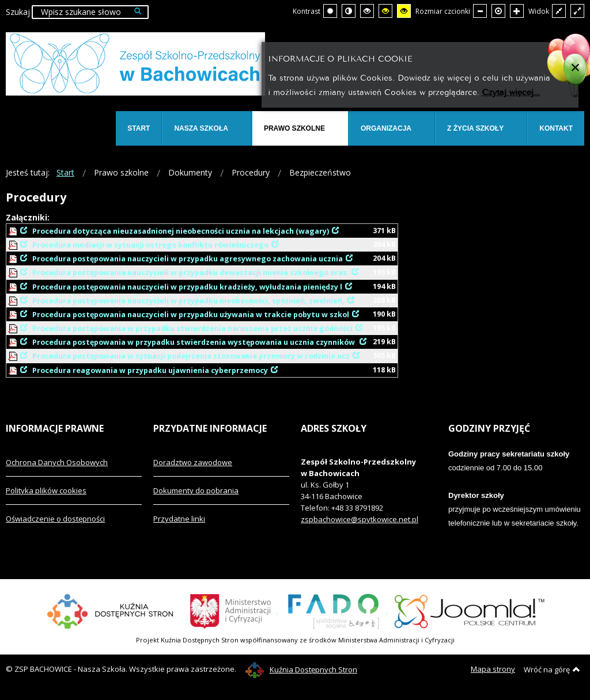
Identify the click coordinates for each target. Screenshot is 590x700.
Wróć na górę (552, 669)
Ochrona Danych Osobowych (57, 462)
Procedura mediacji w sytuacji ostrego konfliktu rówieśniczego (150, 245)
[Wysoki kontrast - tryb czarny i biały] (367, 11)
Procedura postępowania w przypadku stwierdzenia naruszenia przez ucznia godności (192, 328)
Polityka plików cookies (46, 490)
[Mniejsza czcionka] (480, 11)
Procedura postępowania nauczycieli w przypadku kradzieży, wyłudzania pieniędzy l (187, 287)
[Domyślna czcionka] (498, 11)
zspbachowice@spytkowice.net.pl (359, 519)
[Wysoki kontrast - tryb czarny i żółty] (385, 11)
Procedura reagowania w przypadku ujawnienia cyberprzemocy (150, 370)
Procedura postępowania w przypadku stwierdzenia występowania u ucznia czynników (194, 342)
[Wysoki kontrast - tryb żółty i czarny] (404, 11)
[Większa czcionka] (517, 11)
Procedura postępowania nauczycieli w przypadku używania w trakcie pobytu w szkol (190, 314)
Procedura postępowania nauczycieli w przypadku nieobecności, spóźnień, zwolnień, (188, 301)
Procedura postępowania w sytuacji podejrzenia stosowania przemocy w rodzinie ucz (191, 356)
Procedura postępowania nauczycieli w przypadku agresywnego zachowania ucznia (187, 259)
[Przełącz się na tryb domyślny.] (330, 11)
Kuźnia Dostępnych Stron (301, 669)
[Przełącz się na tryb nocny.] (348, 11)
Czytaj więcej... (511, 91)
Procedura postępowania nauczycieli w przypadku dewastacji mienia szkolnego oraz (190, 272)
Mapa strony (493, 669)
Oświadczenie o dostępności (55, 518)
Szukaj (18, 11)
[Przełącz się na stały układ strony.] (559, 11)
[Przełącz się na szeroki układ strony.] (577, 11)
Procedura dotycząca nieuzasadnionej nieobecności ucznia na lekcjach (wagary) (180, 231)
